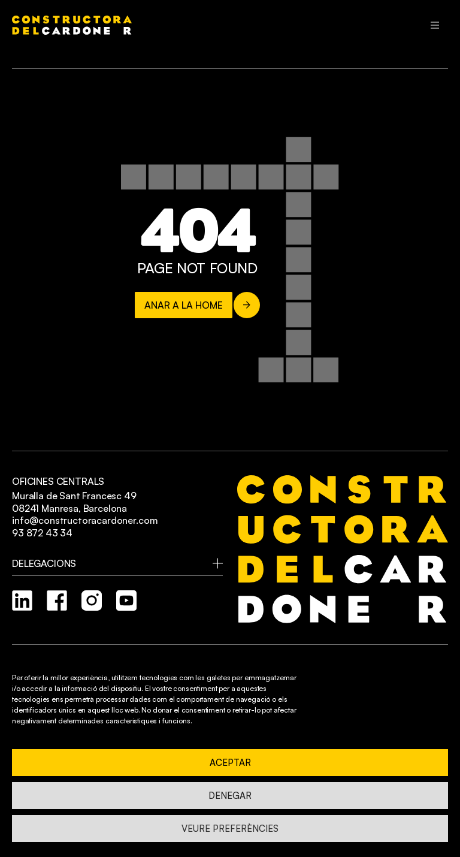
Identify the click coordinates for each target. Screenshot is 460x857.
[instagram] (91, 600)
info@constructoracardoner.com (85, 520)
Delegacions (44, 563)
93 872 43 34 (42, 533)
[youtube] (126, 600)
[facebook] (57, 600)
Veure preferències (230, 828)
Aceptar (230, 762)
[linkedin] (22, 600)
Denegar (230, 795)
